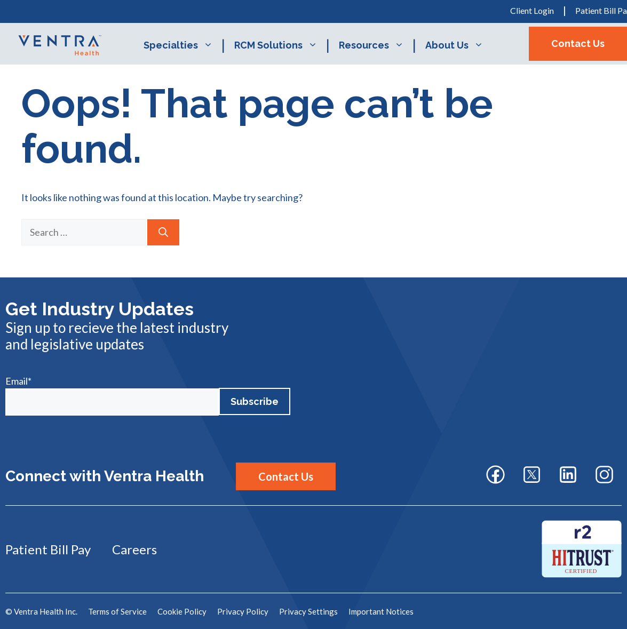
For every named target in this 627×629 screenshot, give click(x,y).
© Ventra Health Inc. (41, 611)
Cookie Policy (182, 611)
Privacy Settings (308, 611)
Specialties (184, 45)
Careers (134, 549)
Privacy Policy (242, 611)
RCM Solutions (281, 45)
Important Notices (381, 611)
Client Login (532, 10)
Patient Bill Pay (48, 549)
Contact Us (578, 43)
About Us (459, 45)
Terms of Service (117, 611)
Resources (377, 45)
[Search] (163, 232)
